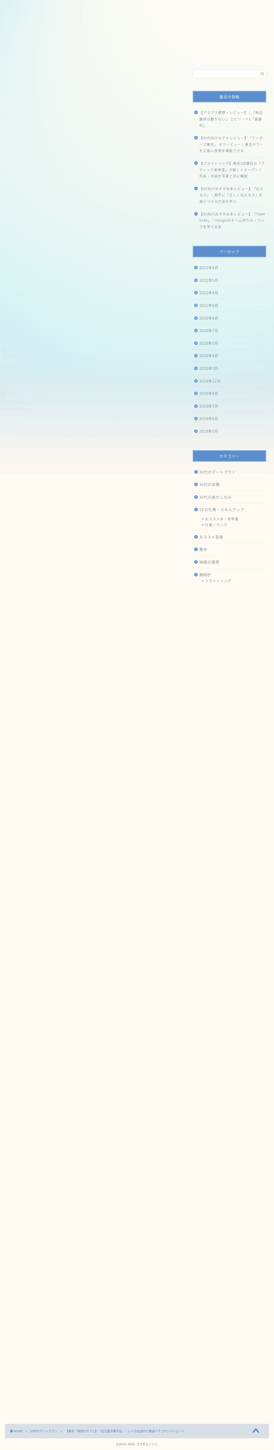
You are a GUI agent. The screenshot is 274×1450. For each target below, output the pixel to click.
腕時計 (205, 574)
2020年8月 (209, 318)
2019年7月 (209, 406)
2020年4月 (209, 355)
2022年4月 (209, 292)
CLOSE (155, 310)
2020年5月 (209, 343)
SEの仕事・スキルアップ (221, 509)
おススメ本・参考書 (222, 518)
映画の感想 (209, 562)
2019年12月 (210, 381)
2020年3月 (209, 368)
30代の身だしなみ (215, 497)
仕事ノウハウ (216, 524)
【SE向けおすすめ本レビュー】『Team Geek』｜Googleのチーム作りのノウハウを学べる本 (232, 220)
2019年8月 (209, 393)
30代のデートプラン (22, 77)
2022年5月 (209, 280)
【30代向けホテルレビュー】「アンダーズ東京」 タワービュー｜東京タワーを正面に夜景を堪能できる (231, 144)
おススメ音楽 (211, 537)
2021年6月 (209, 305)
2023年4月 (209, 267)
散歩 (203, 549)
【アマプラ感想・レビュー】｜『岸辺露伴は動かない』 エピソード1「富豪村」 (231, 119)
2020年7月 (209, 330)
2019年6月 (209, 418)
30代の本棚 (209, 484)
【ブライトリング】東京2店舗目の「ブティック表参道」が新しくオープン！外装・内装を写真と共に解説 (232, 169)
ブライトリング (218, 580)
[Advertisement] (92, 168)
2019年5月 (209, 431)
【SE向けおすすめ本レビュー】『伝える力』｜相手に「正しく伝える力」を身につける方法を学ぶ (231, 195)
